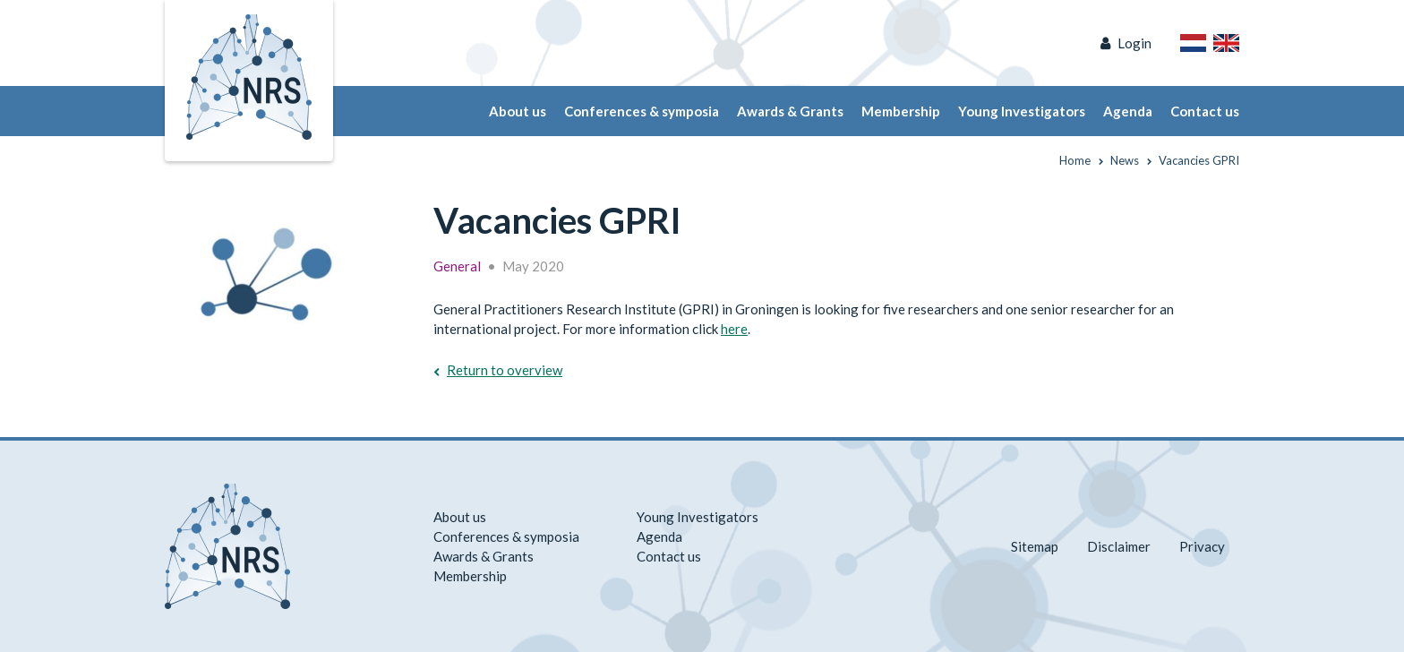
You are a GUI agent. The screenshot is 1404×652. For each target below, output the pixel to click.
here (734, 329)
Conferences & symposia (641, 111)
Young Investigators (1021, 111)
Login (1134, 43)
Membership (900, 111)
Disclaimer (1119, 546)
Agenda (1127, 111)
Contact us (1204, 111)
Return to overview (504, 370)
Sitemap (1034, 546)
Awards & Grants (790, 111)
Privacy (1202, 546)
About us (517, 111)
